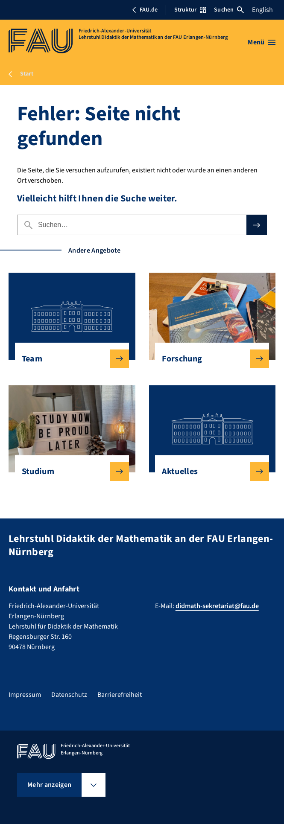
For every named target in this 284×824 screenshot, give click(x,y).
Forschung (208, 358)
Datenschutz (69, 694)
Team (68, 358)
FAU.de (145, 10)
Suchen (229, 10)
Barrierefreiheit (119, 694)
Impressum (25, 694)
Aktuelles (208, 471)
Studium (68, 471)
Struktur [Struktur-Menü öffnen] (190, 10)
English (262, 10)
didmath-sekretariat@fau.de (217, 606)
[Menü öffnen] (261, 42)
